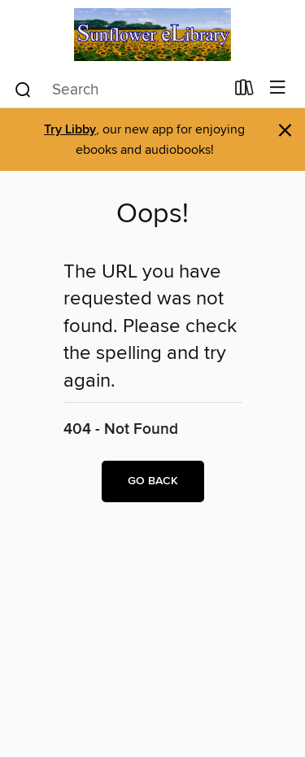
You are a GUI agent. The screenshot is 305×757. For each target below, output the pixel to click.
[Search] (23, 89)
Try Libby (70, 129)
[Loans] (244, 91)
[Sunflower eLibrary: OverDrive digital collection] (152, 34)
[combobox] (118, 89)
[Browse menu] (278, 88)
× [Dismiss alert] (285, 130)
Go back (153, 481)
